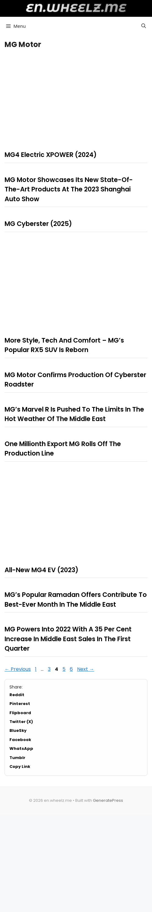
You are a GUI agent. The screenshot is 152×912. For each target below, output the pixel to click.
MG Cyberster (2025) (38, 223)
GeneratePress (108, 800)
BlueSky (18, 730)
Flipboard (20, 713)
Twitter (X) (21, 722)
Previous (18, 669)
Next (85, 669)
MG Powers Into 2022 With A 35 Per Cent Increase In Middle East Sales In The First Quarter (68, 639)
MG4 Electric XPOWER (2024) (51, 154)
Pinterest (19, 704)
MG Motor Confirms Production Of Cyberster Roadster (75, 379)
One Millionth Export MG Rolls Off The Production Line (63, 448)
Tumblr (17, 758)
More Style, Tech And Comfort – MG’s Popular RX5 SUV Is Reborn (64, 345)
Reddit (16, 695)
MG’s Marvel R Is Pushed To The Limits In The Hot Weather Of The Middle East (74, 414)
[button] (143, 26)
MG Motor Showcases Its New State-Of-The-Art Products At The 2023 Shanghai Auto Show (69, 189)
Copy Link (19, 766)
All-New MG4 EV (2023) (41, 569)
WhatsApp (21, 748)
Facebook (20, 740)
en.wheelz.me (76, 8)
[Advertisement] (76, 98)
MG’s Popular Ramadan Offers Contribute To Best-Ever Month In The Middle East (76, 599)
